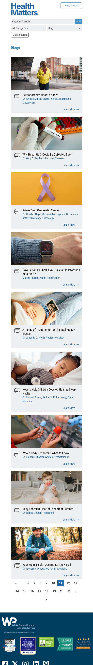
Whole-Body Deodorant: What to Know (45, 453)
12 (68, 583)
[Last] (46, 599)
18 (46, 591)
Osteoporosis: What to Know (40, 95)
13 (75, 583)
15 (24, 591)
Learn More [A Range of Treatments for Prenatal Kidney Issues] (69, 344)
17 (39, 591)
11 (60, 583)
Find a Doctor (71, 5)
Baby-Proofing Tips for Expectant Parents (47, 509)
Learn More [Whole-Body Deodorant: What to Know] (69, 463)
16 (32, 591)
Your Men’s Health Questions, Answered (46, 565)
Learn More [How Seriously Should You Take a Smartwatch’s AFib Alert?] (69, 284)
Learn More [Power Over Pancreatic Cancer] (69, 224)
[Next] (75, 591)
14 (17, 591)
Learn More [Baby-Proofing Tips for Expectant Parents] (69, 519)
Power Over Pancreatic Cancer (41, 210)
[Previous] (22, 583)
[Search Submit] (78, 21)
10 (53, 583)
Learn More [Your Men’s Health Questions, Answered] (69, 575)
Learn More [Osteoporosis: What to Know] (69, 109)
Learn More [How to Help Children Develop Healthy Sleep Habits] (69, 408)
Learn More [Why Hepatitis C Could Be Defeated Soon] (69, 165)
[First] (16, 583)
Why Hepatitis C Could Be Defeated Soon (47, 154)
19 (54, 591)
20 (61, 591)
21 (69, 591)
